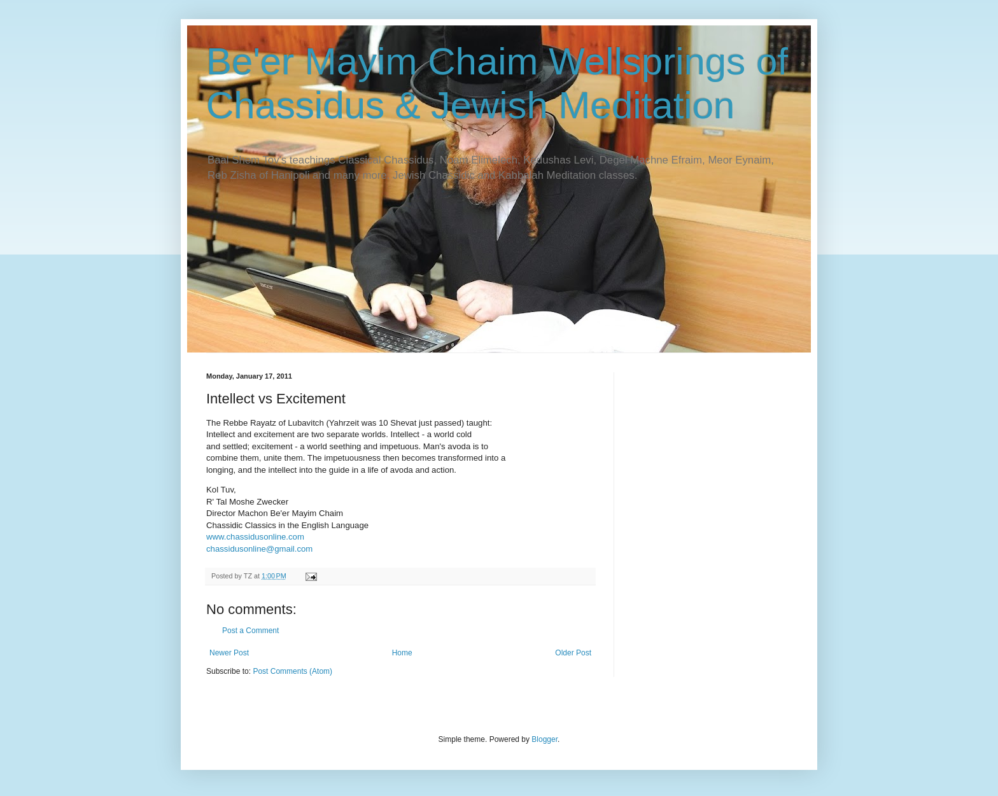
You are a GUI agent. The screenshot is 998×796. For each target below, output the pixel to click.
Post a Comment (250, 630)
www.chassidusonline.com (255, 536)
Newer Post (229, 652)
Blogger (544, 739)
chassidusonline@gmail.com (259, 549)
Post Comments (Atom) (292, 671)
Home (402, 652)
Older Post (573, 652)
